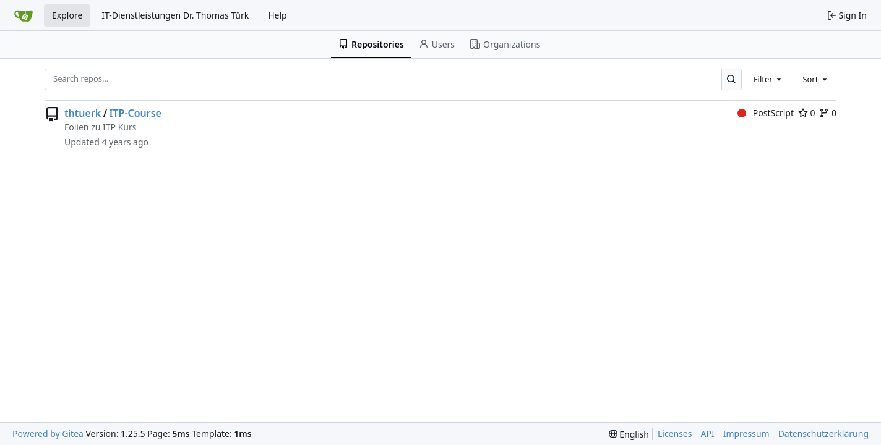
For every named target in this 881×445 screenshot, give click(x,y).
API (707, 433)
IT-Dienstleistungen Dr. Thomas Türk (175, 15)
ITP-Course (135, 113)
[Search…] (731, 79)
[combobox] (768, 79)
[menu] (629, 434)
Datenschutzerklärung (823, 433)
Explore (67, 15)
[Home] (23, 15)
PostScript (765, 113)
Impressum (746, 433)
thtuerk (82, 113)
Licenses (675, 433)
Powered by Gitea (48, 433)
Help (277, 15)
